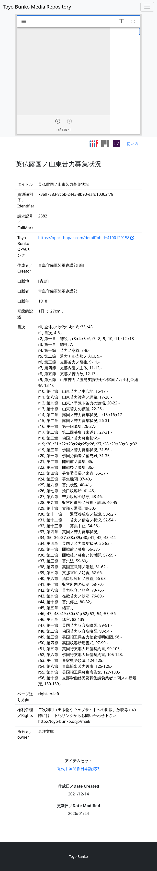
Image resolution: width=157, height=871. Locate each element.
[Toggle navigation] (147, 7)
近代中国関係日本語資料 (78, 768)
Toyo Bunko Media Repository (37, 6)
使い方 (132, 143)
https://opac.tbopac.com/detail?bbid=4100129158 (83, 237)
